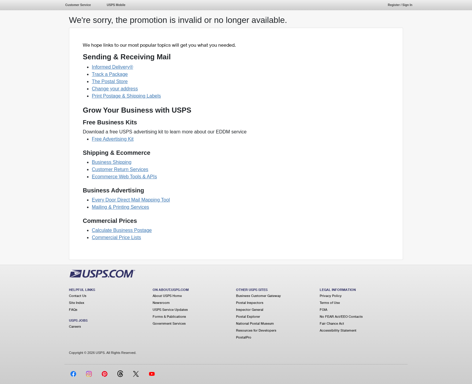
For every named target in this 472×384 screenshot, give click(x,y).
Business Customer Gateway (258, 296)
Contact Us (77, 296)
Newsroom (161, 302)
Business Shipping (112, 162)
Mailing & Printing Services (120, 207)
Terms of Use (330, 302)
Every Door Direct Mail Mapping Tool (131, 199)
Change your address (115, 88)
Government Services (169, 323)
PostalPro (243, 337)
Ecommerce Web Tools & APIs (124, 176)
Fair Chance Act (332, 323)
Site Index (76, 302)
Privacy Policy (331, 296)
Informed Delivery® (112, 67)
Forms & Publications (169, 316)
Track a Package (110, 74)
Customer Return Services (120, 169)
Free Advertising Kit (113, 139)
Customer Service (78, 5)
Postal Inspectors (249, 302)
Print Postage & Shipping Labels (126, 95)
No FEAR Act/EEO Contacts (341, 316)
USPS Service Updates (170, 309)
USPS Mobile (116, 5)
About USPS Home (167, 296)
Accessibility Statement (338, 330)
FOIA (323, 309)
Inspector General (249, 309)
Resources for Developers (256, 330)
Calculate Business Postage (122, 230)
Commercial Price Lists (116, 237)
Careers (75, 326)
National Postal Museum (255, 323)
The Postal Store (110, 81)
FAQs (73, 309)
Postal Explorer (248, 316)
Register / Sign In (400, 5)
